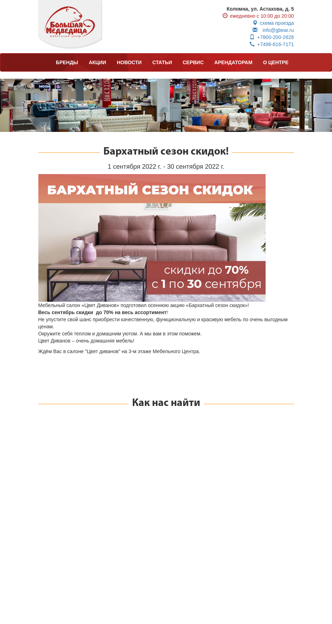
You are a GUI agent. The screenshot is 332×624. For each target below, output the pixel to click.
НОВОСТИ (129, 62)
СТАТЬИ (162, 62)
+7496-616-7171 (272, 44)
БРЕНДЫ (67, 62)
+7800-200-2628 (272, 37)
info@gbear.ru (273, 30)
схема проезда (273, 23)
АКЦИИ (97, 62)
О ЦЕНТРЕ (276, 62)
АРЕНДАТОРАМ (233, 62)
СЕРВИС (193, 62)
